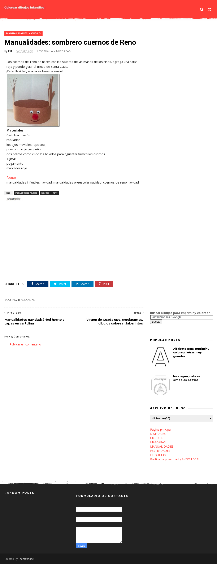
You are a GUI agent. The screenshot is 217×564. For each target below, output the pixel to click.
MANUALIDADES (161, 446)
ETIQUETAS (158, 455)
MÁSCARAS (158, 442)
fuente (11, 177)
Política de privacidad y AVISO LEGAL (175, 459)
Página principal (160, 429)
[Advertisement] (53, 205)
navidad (45, 192)
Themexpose (26, 559)
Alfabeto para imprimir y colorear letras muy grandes (191, 352)
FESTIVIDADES (160, 451)
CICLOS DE (157, 438)
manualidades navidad (23, 33)
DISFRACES (158, 434)
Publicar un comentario (25, 344)
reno (55, 192)
